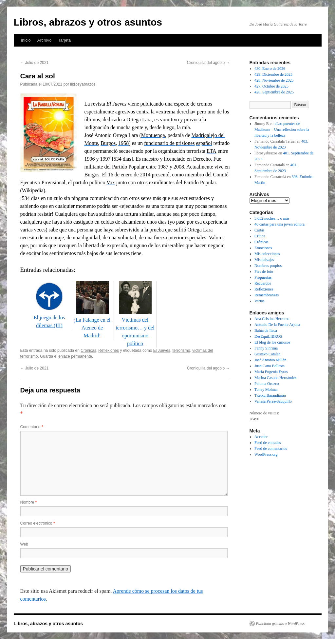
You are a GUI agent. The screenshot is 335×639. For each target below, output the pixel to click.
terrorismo (181, 350)
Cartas (259, 230)
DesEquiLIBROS (268, 336)
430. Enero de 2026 (269, 68)
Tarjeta (64, 40)
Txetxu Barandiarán (270, 395)
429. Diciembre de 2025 (273, 74)
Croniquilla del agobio (208, 62)
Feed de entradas (267, 442)
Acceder (261, 436)
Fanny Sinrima (266, 348)
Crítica (259, 236)
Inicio (26, 40)
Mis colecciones (267, 253)
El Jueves (161, 350)
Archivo (44, 40)
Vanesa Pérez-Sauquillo (273, 401)
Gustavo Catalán (267, 354)
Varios (259, 301)
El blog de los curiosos (272, 342)
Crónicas (88, 350)
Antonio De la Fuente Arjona (277, 324)
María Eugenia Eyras (271, 371)
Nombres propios (268, 265)
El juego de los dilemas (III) (49, 317)
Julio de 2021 (34, 62)
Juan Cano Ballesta (269, 366)
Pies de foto (263, 271)
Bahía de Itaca (265, 330)
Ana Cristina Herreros (271, 318)
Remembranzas (266, 295)
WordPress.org (265, 454)
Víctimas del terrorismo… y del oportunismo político (135, 327)
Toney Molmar (266, 389)
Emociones (263, 248)
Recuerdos (262, 283)
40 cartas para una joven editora (279, 224)
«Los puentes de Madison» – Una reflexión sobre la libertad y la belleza (281, 129)
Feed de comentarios (270, 448)
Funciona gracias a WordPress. (281, 623)
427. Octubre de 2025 (271, 86)
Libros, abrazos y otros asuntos (88, 22)
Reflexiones (108, 350)
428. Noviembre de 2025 (273, 80)
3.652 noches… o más (271, 218)
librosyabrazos (82, 84)
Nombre (28, 502)
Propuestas (262, 277)
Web (24, 544)
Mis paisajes (264, 259)
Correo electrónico (37, 523)
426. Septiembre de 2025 (274, 92)
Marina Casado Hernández (275, 377)
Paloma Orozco (266, 383)
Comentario (31, 427)
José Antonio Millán (270, 360)
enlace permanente (75, 356)
